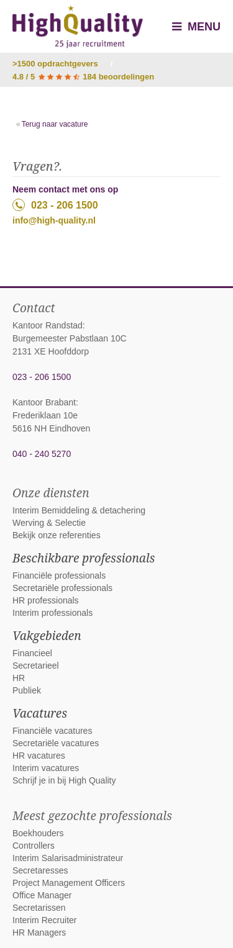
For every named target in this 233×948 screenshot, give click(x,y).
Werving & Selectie (49, 523)
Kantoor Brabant (44, 402)
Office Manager (41, 895)
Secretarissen (39, 908)
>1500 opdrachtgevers (55, 63)
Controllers (33, 846)
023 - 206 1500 (55, 205)
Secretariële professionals (62, 588)
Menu (196, 26)
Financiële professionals (59, 575)
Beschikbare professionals (83, 558)
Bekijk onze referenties (56, 535)
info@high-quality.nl (54, 220)
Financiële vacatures (52, 731)
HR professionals (45, 600)
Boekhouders (38, 833)
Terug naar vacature (55, 124)
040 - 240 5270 (41, 454)
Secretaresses (40, 870)
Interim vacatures (45, 768)
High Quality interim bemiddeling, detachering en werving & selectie (77, 26)
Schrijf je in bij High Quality (64, 780)
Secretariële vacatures (55, 743)
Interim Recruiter (44, 920)
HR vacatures (38, 756)
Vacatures (39, 713)
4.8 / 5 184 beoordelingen (83, 76)
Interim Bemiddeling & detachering (78, 510)
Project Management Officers (68, 883)
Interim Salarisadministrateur (67, 858)
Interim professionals (52, 613)
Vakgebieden (46, 636)
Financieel (32, 653)
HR (18, 678)
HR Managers (39, 932)
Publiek (26, 690)
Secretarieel (35, 665)
